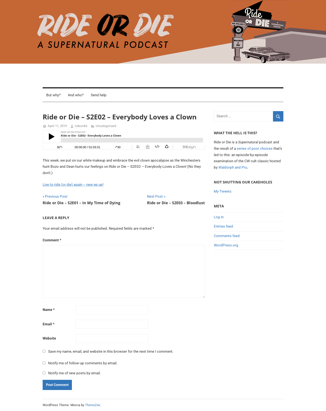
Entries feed (223, 226)
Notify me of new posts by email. (74, 373)
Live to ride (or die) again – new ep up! (73, 184)
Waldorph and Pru (232, 167)
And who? (76, 95)
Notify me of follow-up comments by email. (82, 363)
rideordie (81, 126)
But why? (53, 95)
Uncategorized (106, 126)
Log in (219, 217)
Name (49, 310)
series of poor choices (255, 148)
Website (49, 338)
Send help (98, 95)
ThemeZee (92, 405)
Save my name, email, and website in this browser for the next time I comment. (110, 351)
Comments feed (227, 236)
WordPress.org (226, 245)
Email (49, 324)
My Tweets (222, 191)
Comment (52, 240)
